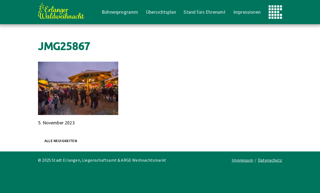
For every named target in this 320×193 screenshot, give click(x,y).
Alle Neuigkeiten (60, 140)
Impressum (242, 160)
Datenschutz (270, 160)
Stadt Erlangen (275, 12)
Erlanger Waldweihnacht (61, 11)
